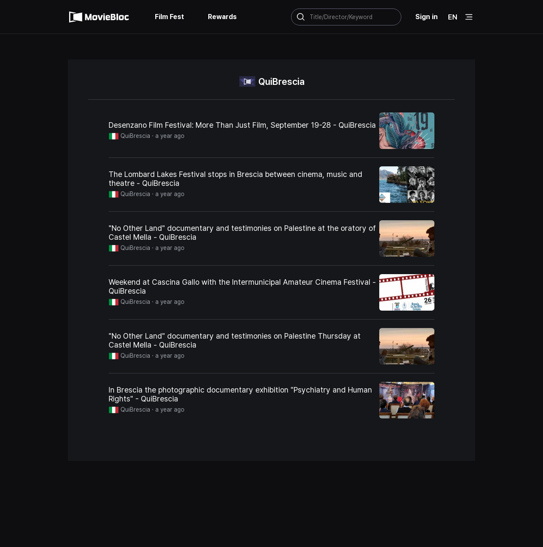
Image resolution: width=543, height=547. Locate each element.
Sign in (426, 17)
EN (452, 17)
